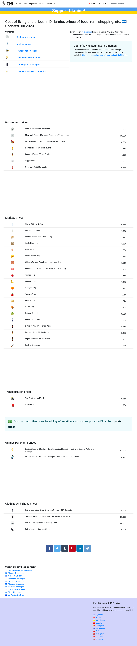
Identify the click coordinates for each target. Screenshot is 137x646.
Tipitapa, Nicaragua (16, 587)
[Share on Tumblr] (64, 548)
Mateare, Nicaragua (16, 584)
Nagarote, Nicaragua (16, 589)
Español (97, 623)
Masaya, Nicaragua (16, 573)
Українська (99, 620)
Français (98, 639)
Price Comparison (30, 4)
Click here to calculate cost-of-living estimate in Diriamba (105, 55)
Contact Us (50, 4)
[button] (102, 4)
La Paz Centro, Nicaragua (18, 595)
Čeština (97, 631)
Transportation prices (27, 50)
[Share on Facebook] (49, 548)
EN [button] (91, 4)
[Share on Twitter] (57, 548)
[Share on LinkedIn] (79, 548)
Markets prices (24, 44)
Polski (97, 617)
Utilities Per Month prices (29, 57)
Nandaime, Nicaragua (17, 576)
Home (18, 4)
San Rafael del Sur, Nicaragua (20, 570)
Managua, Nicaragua (16, 579)
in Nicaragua (87, 32)
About (41, 4)
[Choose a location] (121, 4)
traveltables (10, 3)
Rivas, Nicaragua (15, 592)
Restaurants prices (26, 37)
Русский (98, 615)
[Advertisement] (68, 99)
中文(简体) (98, 634)
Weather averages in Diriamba (31, 71)
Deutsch (97, 637)
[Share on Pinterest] (72, 548)
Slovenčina (99, 628)
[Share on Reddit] (87, 548)
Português (98, 626)
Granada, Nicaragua (16, 581)
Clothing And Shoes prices (29, 64)
